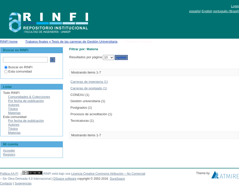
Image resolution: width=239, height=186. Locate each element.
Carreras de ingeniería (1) (89, 82)
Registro (9, 154)
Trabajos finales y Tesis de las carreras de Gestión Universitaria (71, 41)
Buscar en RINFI (18, 67)
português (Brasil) (226, 11)
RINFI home (9, 41)
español (195, 11)
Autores (13, 105)
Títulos (13, 109)
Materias (14, 113)
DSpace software (64, 178)
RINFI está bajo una (56, 173)
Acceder (9, 150)
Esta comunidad (18, 71)
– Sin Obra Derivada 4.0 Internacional (25, 178)
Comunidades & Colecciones (29, 97)
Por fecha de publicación (26, 101)
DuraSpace (117, 178)
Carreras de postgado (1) (88, 88)
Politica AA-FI (9, 173)
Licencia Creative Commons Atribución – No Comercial (108, 173)
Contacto (6, 183)
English (207, 11)
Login (235, 6)
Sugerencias (23, 183)
